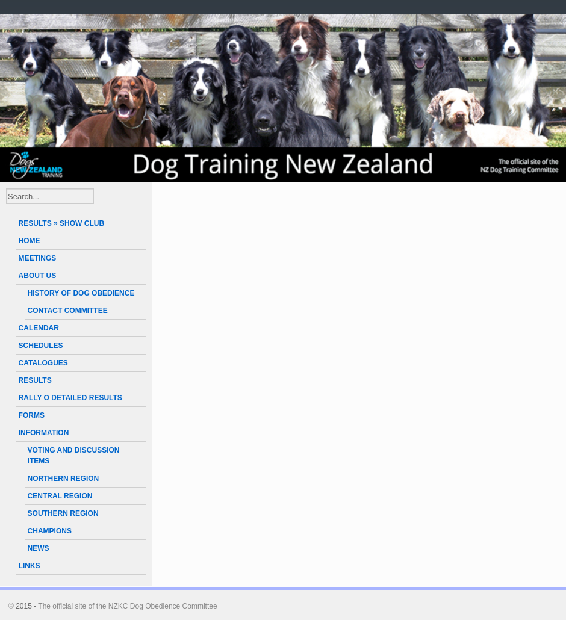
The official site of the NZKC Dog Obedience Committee (127, 606)
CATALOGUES (43, 363)
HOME (29, 241)
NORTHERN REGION (63, 478)
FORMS (32, 415)
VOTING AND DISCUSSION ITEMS (74, 455)
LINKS (29, 566)
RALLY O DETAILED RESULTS (70, 398)
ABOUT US (38, 275)
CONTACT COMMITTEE (68, 310)
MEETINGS (38, 258)
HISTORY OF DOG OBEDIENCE (81, 293)
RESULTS (35, 380)
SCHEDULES (41, 345)
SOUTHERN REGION (63, 513)
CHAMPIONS (50, 531)
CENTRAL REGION (60, 496)
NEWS (38, 548)
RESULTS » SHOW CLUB (61, 223)
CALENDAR (39, 328)
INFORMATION (44, 433)
